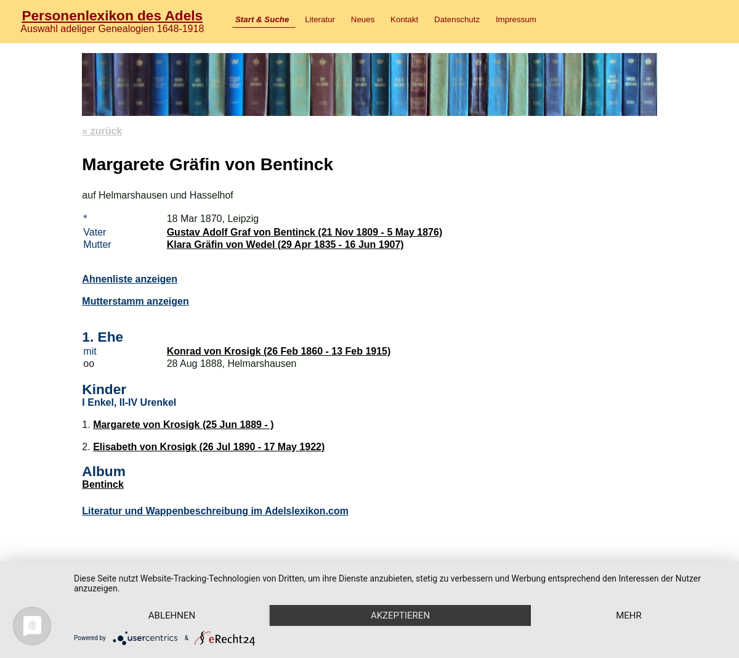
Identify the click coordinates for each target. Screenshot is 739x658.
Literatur (320, 19)
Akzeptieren (400, 615)
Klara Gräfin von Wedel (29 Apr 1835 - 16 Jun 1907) (285, 244)
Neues (363, 19)
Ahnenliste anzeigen (129, 279)
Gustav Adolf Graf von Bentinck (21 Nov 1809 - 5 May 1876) (305, 232)
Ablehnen (171, 615)
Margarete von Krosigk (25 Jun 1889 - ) (183, 424)
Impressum (516, 19)
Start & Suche (262, 19)
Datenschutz (457, 19)
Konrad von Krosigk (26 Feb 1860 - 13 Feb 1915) (279, 351)
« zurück (102, 131)
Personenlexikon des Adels (112, 15)
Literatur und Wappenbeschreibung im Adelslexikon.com (215, 511)
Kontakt (404, 19)
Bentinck (103, 484)
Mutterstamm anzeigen (135, 301)
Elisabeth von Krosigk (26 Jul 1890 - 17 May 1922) (209, 447)
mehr (629, 615)
